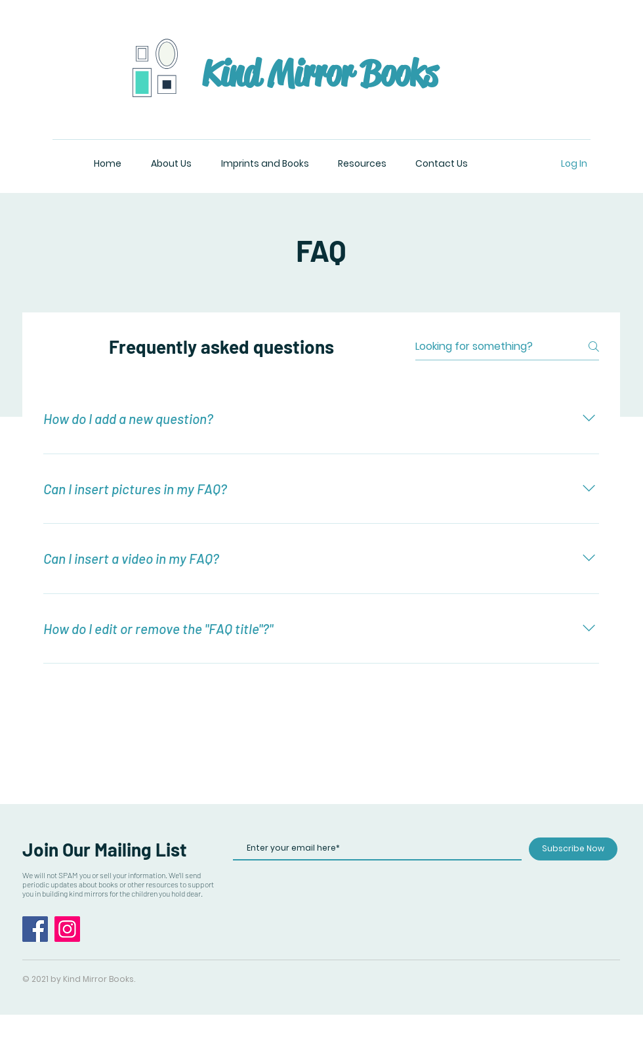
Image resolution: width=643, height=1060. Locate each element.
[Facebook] (35, 929)
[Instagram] (67, 929)
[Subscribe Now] (573, 848)
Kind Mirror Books (319, 73)
